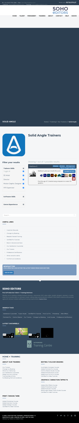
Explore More (43, 299)
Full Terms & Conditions (14, 259)
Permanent (31, 16)
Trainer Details (69, 171)
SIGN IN (74, 16)
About (50, 16)
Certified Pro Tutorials (13, 239)
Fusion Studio (22, 313)
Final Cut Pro (47, 313)
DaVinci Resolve (17, 317)
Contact (59, 16)
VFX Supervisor (8, 188)
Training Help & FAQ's (9, 376)
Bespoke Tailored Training (14, 236)
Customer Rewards (12, 230)
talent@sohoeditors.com (28, 2)
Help (67, 16)
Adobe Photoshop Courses (49, 387)
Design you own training (9, 374)
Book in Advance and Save (14, 243)
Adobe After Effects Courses (49, 385)
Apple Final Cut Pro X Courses (50, 374)
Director (6, 179)
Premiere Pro (7, 317)
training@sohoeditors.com (39, 4)
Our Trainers (62, 122)
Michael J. (18, 336)
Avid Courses (51, 317)
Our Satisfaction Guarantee (15, 246)
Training (42, 16)
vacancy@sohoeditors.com (16, 4)
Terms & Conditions (16, 419)
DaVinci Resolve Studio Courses (50, 371)
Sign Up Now (9, 272)
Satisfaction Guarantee (10, 313)
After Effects (64, 313)
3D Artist (6, 175)
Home (14, 16)
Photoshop (55, 313)
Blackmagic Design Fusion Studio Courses (53, 390)
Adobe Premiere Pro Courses (49, 369)
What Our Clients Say (8, 371)
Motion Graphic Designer (12, 184)
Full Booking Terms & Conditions (12, 378)
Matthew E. (33, 166)
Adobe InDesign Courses (9, 405)
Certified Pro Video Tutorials (49, 376)
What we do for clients (13, 255)
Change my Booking (13, 233)
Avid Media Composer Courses (50, 367)
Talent (22, 16)
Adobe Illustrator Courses (48, 388)
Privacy (5, 419)
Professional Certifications (14, 252)
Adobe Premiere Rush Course (49, 372)
